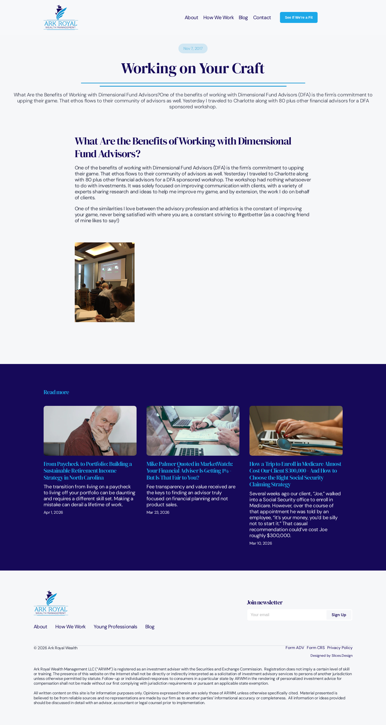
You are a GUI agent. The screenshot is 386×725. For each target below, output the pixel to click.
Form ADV (295, 648)
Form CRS (316, 648)
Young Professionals (115, 626)
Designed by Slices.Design (331, 655)
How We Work (218, 17)
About (191, 17)
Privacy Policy (340, 648)
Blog (243, 17)
